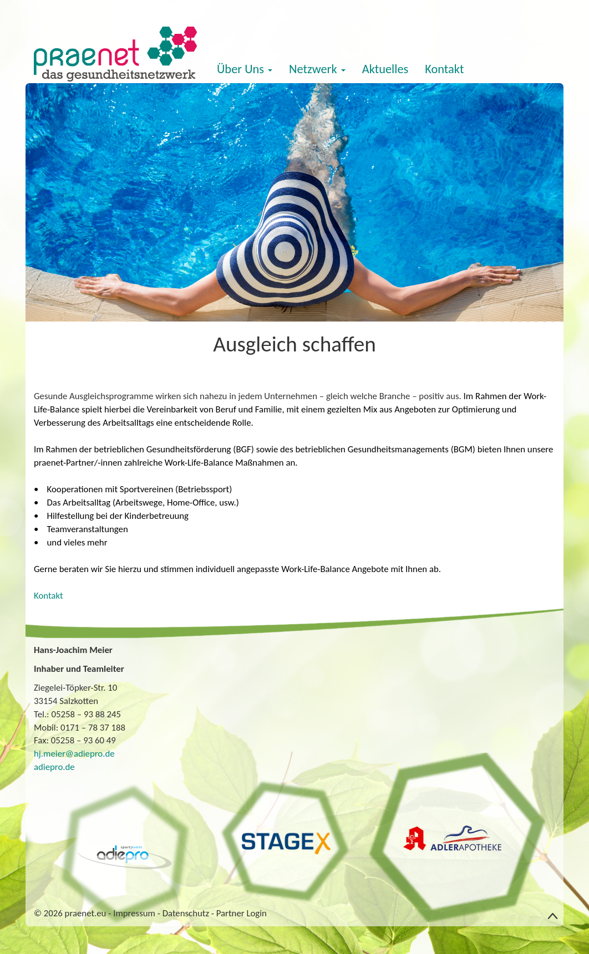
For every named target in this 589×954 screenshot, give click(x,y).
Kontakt (444, 69)
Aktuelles (385, 69)
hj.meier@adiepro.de (74, 753)
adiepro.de (54, 767)
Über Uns (244, 69)
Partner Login (241, 913)
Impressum (134, 913)
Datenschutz (186, 913)
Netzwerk (317, 69)
